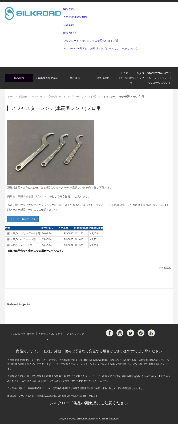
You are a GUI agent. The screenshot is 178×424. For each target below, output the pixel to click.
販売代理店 (69, 32)
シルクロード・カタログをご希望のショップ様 (90, 40)
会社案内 (68, 24)
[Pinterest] (141, 332)
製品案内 (68, 9)
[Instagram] (120, 332)
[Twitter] (130, 332)
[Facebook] (109, 332)
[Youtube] (151, 332)
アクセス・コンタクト (50, 333)
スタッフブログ (75, 333)
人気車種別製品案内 (75, 17)
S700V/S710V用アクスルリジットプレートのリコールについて (100, 48)
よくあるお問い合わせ (22, 333)
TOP (46, 339)
